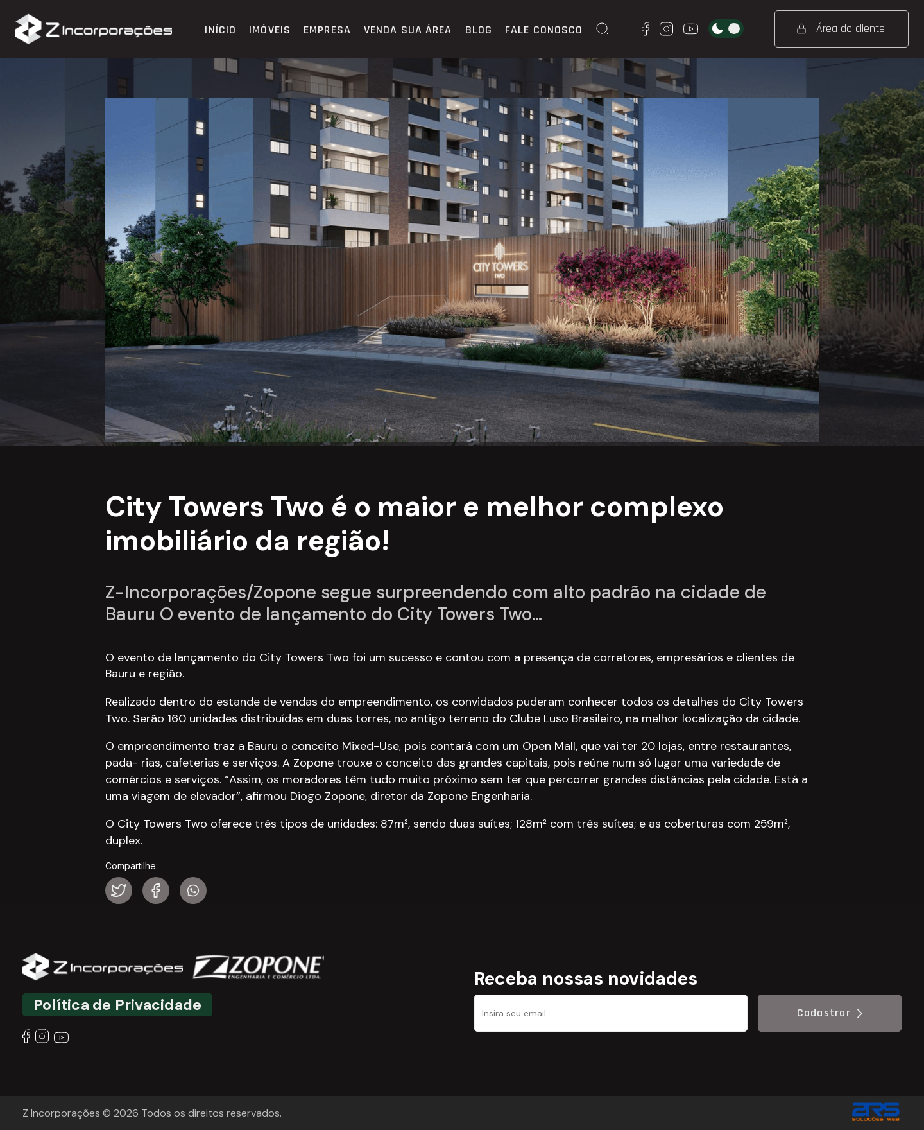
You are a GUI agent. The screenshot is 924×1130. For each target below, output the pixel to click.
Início (220, 29)
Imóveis (270, 29)
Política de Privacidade (117, 1004)
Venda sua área (408, 29)
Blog (478, 29)
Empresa (327, 29)
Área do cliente (841, 28)
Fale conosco (544, 29)
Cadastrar (829, 1012)
